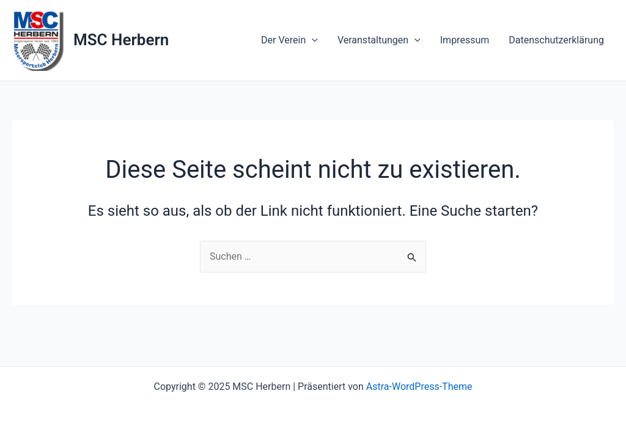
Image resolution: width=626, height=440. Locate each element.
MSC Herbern (121, 40)
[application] (312, 40)
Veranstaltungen (379, 40)
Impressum (465, 40)
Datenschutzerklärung (556, 40)
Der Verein (289, 40)
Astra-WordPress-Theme (419, 386)
